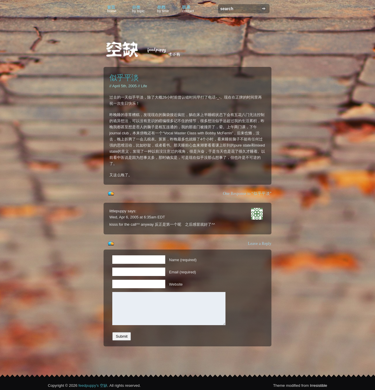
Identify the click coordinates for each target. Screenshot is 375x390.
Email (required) (182, 272)
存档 (163, 9)
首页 (111, 9)
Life (144, 86)
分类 (138, 9)
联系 (188, 9)
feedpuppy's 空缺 (92, 385)
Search (264, 9)
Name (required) (183, 260)
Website (176, 284)
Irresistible (318, 385)
